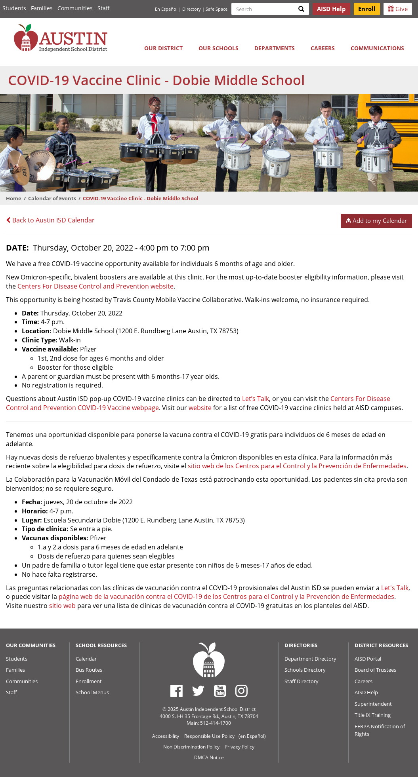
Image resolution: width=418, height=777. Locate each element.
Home (13, 198)
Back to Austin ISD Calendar (50, 220)
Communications (377, 48)
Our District (163, 48)
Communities (75, 8)
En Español (166, 9)
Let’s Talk (255, 398)
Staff (103, 8)
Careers (323, 48)
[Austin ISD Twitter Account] (198, 691)
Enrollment (89, 681)
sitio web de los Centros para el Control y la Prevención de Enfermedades (297, 466)
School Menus (92, 692)
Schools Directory (305, 669)
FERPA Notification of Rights (380, 730)
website (200, 407)
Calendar (86, 658)
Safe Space (216, 9)
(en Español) (252, 736)
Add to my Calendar (376, 220)
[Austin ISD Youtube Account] (220, 691)
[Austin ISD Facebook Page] (176, 691)
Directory (191, 9)
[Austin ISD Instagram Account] (241, 691)
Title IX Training (373, 714)
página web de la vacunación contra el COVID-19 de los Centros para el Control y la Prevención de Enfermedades (226, 596)
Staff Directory (301, 681)
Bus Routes (89, 669)
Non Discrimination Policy (191, 746)
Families (42, 8)
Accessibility (165, 736)
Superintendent (373, 703)
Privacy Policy (239, 746)
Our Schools (219, 48)
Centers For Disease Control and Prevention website (95, 286)
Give (398, 9)
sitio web (62, 605)
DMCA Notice (209, 757)
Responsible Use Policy (209, 736)
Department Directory (310, 658)
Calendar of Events (52, 198)
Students (14, 8)
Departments (274, 48)
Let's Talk (394, 587)
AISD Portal (368, 658)
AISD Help (366, 692)
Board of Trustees (375, 669)
